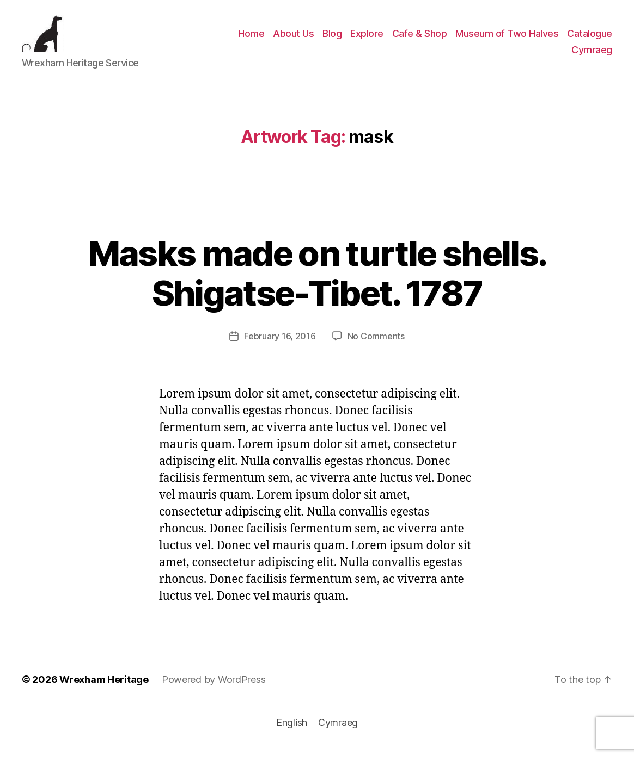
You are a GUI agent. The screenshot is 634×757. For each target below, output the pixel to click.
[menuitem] (591, 53)
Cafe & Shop (419, 36)
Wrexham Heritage (104, 685)
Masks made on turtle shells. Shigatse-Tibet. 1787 (317, 278)
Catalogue (589, 36)
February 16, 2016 (279, 341)
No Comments (376, 341)
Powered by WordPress (214, 685)
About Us (293, 36)
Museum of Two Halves (506, 36)
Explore (366, 36)
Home (251, 36)
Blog (332, 36)
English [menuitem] (291, 728)
